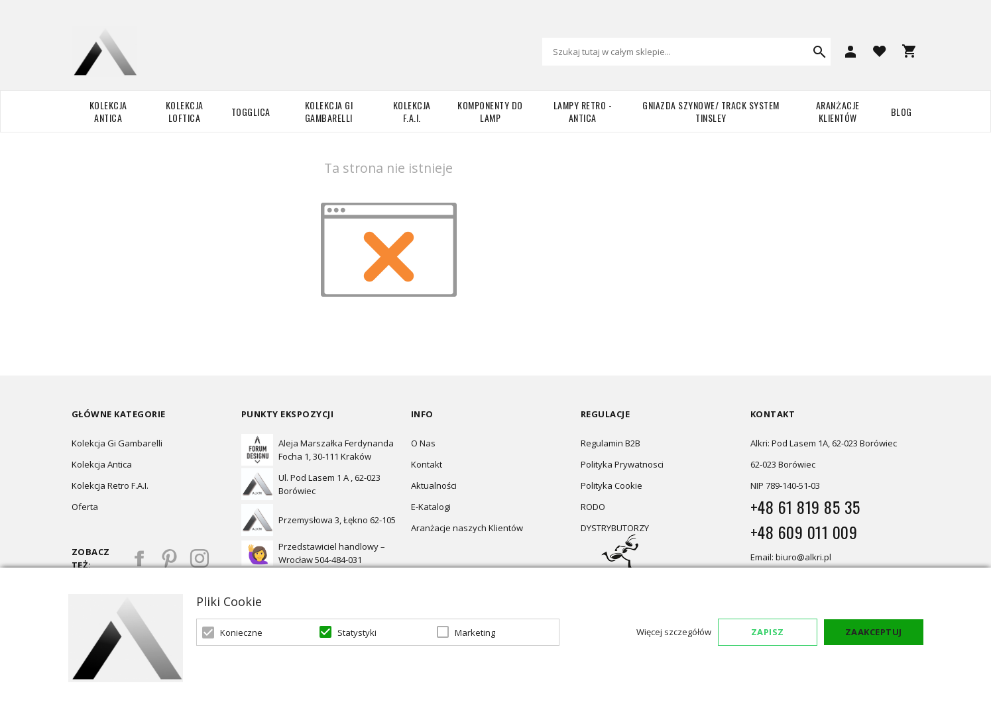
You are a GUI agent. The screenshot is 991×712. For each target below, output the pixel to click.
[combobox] (686, 52)
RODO (593, 507)
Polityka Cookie (611, 485)
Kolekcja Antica (108, 111)
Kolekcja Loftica (185, 111)
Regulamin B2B (610, 443)
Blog (901, 112)
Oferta (85, 507)
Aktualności (434, 485)
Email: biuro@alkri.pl (790, 557)
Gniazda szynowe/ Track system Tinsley (711, 111)
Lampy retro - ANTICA (583, 111)
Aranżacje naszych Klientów (467, 528)
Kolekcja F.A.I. (412, 111)
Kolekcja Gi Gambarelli (329, 111)
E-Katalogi (431, 507)
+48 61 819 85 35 (805, 507)
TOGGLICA (250, 112)
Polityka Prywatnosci (622, 464)
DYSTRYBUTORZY (615, 528)
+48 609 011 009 (804, 532)
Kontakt (426, 464)
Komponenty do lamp (490, 111)
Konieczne (241, 632)
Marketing (475, 632)
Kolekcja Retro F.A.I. (110, 485)
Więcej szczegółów (673, 632)
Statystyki (357, 632)
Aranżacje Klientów (838, 111)
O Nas (423, 443)
